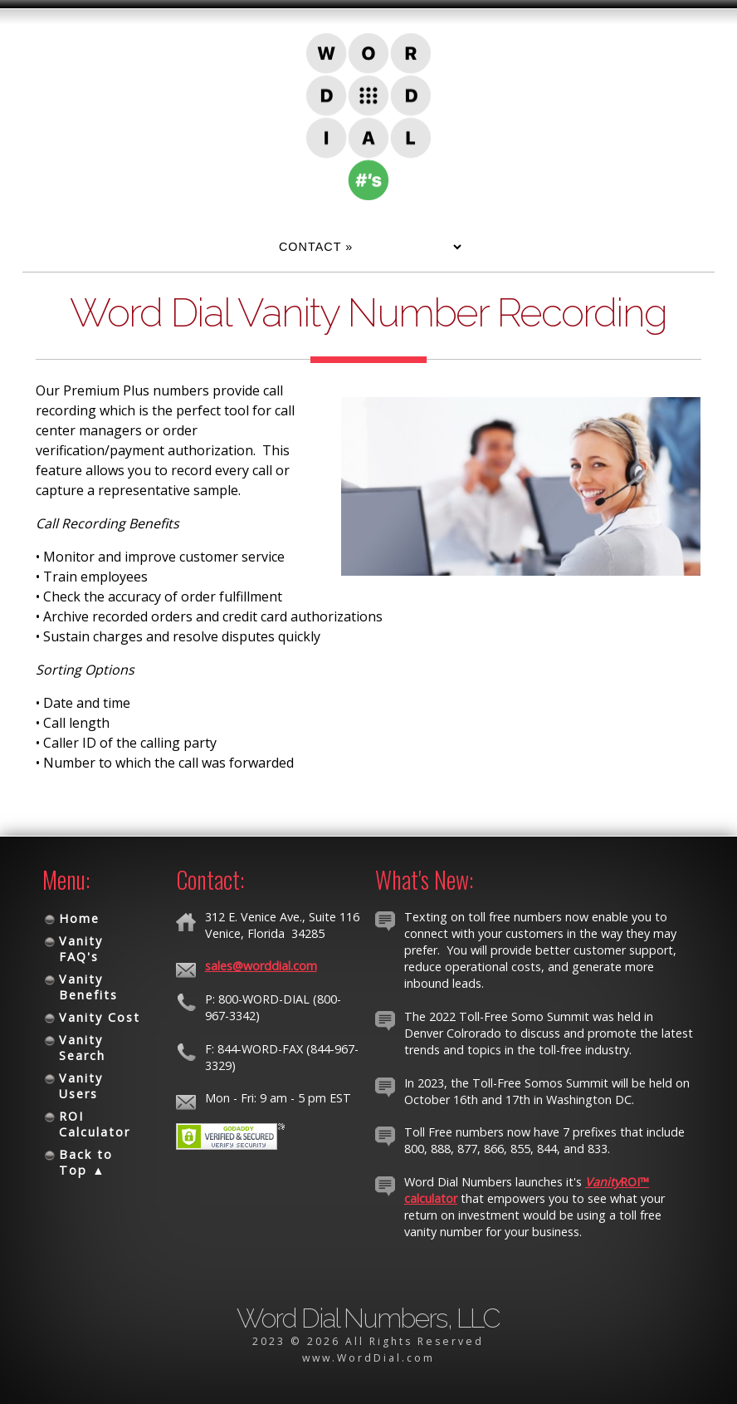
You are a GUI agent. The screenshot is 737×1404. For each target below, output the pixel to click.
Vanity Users (81, 1086)
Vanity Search (82, 1047)
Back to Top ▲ (86, 1162)
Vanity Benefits (88, 987)
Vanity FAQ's (81, 949)
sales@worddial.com (261, 966)
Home (79, 918)
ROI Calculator (94, 1124)
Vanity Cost (99, 1017)
